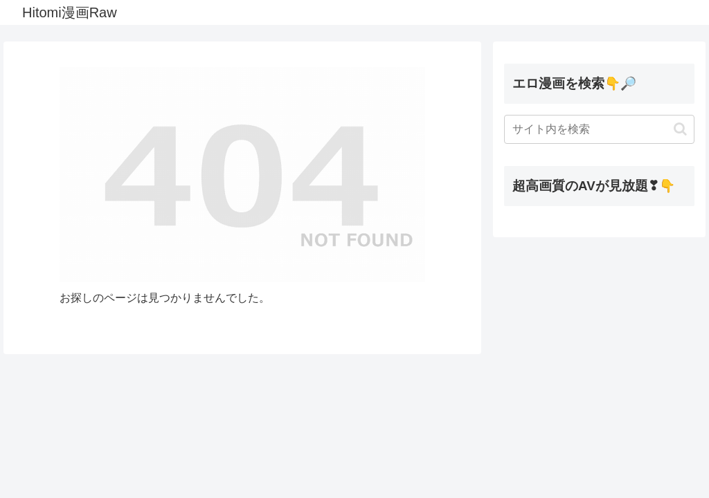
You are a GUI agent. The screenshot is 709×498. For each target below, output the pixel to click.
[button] (680, 129)
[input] (599, 129)
